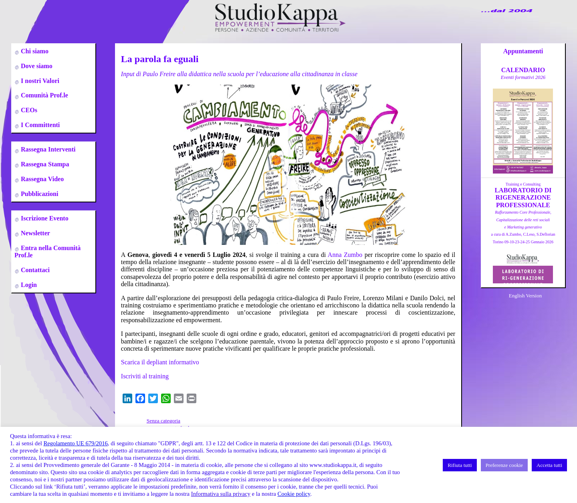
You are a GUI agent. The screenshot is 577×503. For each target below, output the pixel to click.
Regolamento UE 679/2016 (75, 443)
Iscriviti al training (145, 376)
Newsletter (34, 233)
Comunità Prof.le (43, 95)
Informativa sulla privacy (220, 494)
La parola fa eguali (160, 59)
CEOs (28, 110)
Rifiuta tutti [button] (460, 465)
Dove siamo (35, 66)
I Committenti (39, 124)
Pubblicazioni (38, 193)
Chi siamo (33, 51)
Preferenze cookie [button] (504, 465)
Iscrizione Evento (44, 218)
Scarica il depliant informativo (160, 362)
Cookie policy (293, 494)
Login (28, 284)
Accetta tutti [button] (549, 465)
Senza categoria (163, 421)
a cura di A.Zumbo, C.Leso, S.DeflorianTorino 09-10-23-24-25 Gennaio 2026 (523, 227)
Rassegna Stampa (44, 164)
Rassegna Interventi (47, 149)
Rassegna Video (41, 179)
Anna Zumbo (345, 254)
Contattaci (34, 270)
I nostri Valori (39, 80)
